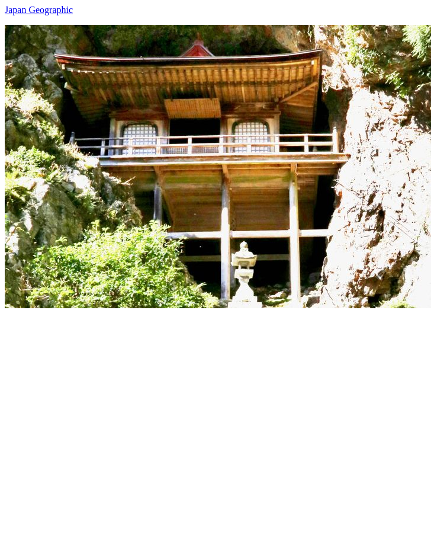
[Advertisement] (111, 419)
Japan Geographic (39, 10)
